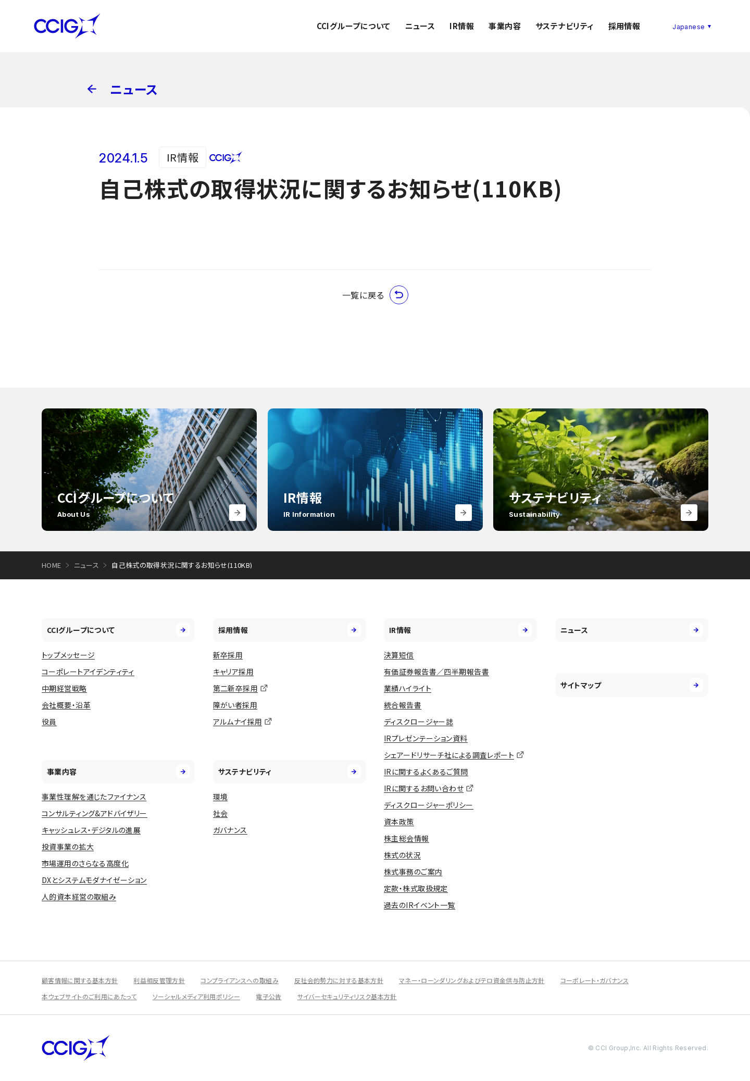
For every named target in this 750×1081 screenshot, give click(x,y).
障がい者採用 (235, 705)
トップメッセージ (68, 655)
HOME (51, 565)
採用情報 (624, 25)
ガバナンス (230, 830)
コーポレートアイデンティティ (88, 671)
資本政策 (399, 821)
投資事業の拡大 (68, 846)
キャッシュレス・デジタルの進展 (91, 830)
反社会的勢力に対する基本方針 (338, 980)
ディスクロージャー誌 (418, 721)
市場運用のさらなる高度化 (85, 863)
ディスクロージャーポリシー (428, 805)
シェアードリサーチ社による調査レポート (449, 755)
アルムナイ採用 (237, 721)
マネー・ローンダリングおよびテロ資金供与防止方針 (472, 980)
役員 (49, 721)
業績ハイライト (407, 688)
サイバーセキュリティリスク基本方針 (347, 996)
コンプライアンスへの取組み (240, 980)
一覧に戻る (375, 294)
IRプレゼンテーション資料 (425, 738)
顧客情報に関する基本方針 (80, 980)
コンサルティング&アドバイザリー (94, 813)
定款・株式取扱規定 (416, 888)
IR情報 (461, 25)
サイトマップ (631, 685)
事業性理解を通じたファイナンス (94, 796)
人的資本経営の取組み (79, 896)
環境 (220, 796)
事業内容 (505, 25)
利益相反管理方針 (159, 980)
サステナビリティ (564, 25)
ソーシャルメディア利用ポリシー (196, 996)
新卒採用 (228, 655)
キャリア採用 (233, 671)
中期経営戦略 (64, 688)
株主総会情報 (406, 838)
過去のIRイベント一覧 (419, 905)
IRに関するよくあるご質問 (426, 771)
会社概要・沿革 (66, 705)
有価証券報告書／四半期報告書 (436, 671)
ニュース (420, 25)
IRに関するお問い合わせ (424, 788)
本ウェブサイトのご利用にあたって (89, 996)
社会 (220, 813)
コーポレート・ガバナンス (594, 980)
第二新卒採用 (235, 688)
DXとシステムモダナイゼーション (94, 880)
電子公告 (268, 996)
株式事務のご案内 (413, 871)
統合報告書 (402, 705)
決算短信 (399, 655)
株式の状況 (402, 855)
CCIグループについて (354, 25)
